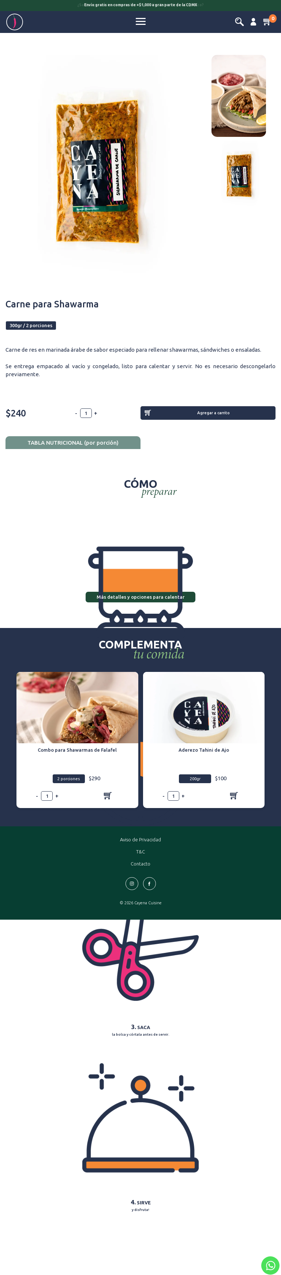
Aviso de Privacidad (140, 839)
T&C (140, 851)
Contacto (140, 863)
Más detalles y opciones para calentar (140, 596)
